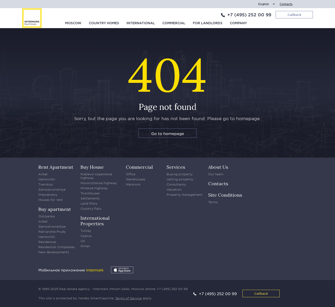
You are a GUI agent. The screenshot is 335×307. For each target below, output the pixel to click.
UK (82, 241)
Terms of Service (128, 298)
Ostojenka (46, 216)
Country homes (104, 23)
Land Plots (88, 203)
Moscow (73, 23)
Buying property (180, 174)
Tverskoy (45, 184)
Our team (215, 174)
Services (176, 167)
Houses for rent (50, 200)
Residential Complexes (56, 247)
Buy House (92, 167)
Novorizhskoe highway (98, 183)
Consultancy (176, 184)
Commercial (173, 23)
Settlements (90, 198)
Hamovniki (46, 179)
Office (130, 174)
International (141, 23)
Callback (261, 293)
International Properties (95, 220)
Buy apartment (54, 209)
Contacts (286, 4)
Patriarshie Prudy (52, 231)
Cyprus (86, 236)
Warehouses (135, 179)
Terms (213, 202)
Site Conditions (225, 195)
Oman (85, 246)
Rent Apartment (55, 167)
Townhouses (90, 193)
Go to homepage (167, 133)
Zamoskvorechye (52, 189)
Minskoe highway (94, 188)
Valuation (174, 189)
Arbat (43, 174)
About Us (218, 167)
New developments (53, 252)
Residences (47, 242)
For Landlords (207, 23)
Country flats (90, 208)
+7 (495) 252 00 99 (249, 14)
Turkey (85, 231)
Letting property (180, 179)
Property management (184, 194)
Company (238, 23)
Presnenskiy (47, 194)
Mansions (133, 184)
